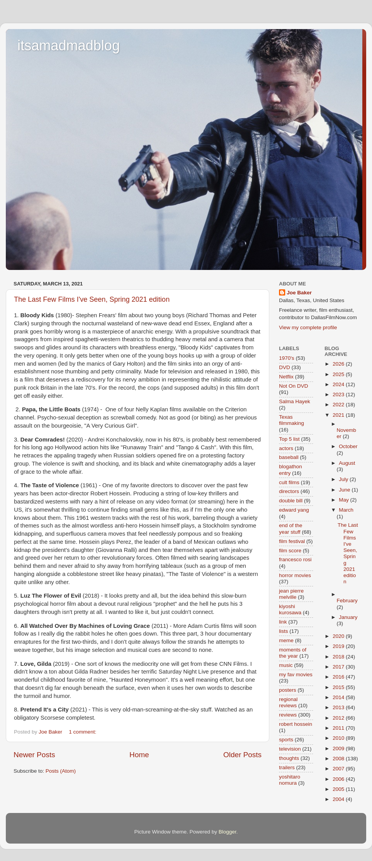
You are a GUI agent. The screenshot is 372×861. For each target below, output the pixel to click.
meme (286, 640)
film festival (292, 541)
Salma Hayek (294, 401)
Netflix (286, 377)
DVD (284, 367)
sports (286, 739)
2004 (339, 799)
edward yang (294, 510)
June (345, 490)
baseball (288, 457)
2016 (339, 677)
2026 (339, 364)
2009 (339, 748)
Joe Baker (299, 293)
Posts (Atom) (61, 771)
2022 (339, 404)
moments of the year (293, 653)
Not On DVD (293, 386)
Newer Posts (34, 755)
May (344, 500)
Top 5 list (289, 439)
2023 (339, 394)
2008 (339, 758)
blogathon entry (290, 470)
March (346, 510)
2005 (339, 789)
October (348, 446)
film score (290, 550)
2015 (339, 687)
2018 (339, 657)
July (344, 479)
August (347, 463)
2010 (339, 738)
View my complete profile (308, 327)
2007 (339, 769)
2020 (339, 636)
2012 (339, 718)
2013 (339, 707)
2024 (339, 384)
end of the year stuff (290, 528)
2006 (339, 779)
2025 (339, 374)
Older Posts (242, 755)
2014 (339, 697)
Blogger (227, 832)
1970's (286, 358)
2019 (339, 646)
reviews (288, 715)
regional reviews (288, 702)
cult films (289, 482)
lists (283, 631)
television (290, 749)
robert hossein (295, 724)
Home (139, 755)
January (348, 617)
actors (286, 448)
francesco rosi (295, 559)
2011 (339, 728)
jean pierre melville (291, 594)
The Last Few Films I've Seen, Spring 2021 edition (92, 299)
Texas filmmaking (291, 420)
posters (287, 690)
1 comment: (83, 732)
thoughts (289, 758)
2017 (339, 667)
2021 (339, 415)
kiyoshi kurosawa (290, 609)
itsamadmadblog (68, 45)
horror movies (295, 575)
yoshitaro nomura (289, 780)
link (283, 622)
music (286, 665)
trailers (287, 767)
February (347, 600)
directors (289, 491)
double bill (291, 501)
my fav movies (295, 674)
